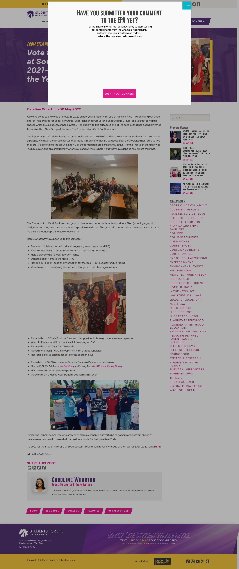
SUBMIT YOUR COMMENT (119, 93)
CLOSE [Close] (187, 5)
